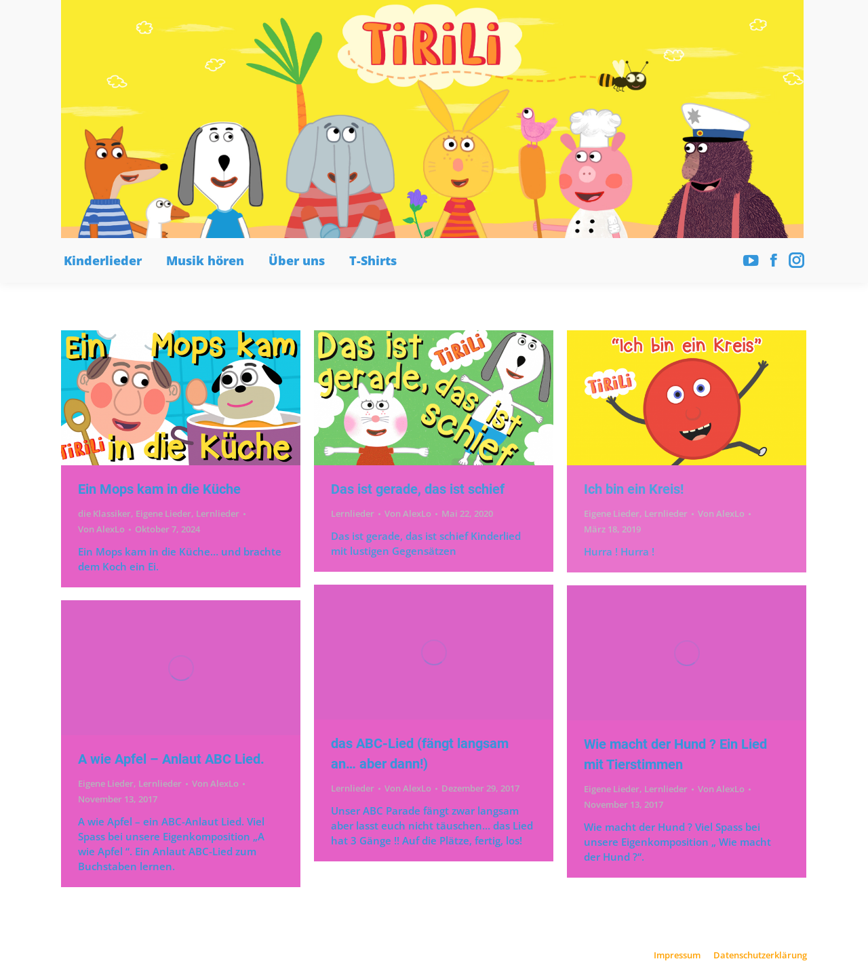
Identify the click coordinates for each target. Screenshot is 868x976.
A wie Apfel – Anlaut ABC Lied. (171, 759)
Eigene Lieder (163, 513)
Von (101, 529)
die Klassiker (104, 513)
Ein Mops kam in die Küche (159, 489)
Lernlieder (217, 513)
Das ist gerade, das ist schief (418, 489)
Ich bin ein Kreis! (634, 489)
